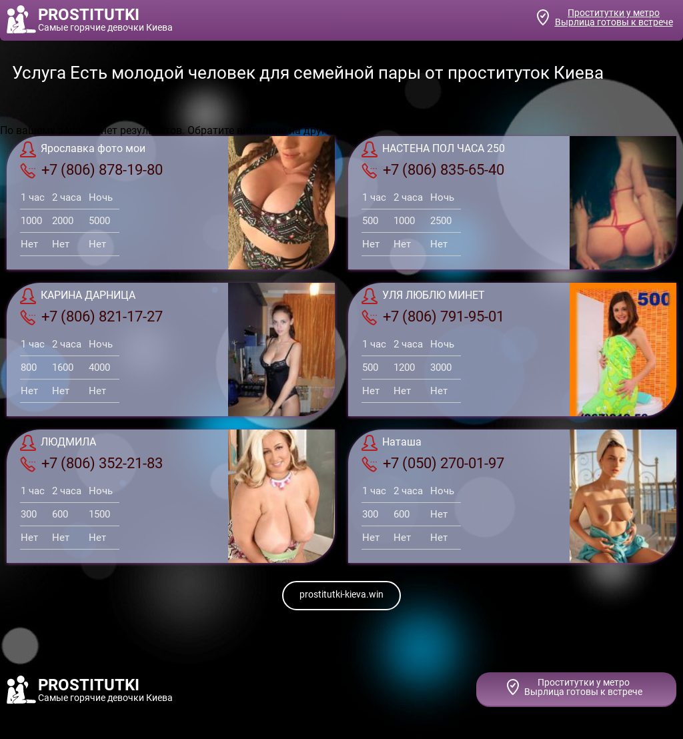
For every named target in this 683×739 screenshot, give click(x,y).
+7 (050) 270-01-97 (433, 463)
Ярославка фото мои (82, 149)
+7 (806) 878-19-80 (91, 170)
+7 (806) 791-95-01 (433, 316)
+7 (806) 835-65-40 (433, 170)
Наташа (392, 443)
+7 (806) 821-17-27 (91, 316)
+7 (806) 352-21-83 (91, 463)
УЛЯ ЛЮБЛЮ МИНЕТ (423, 296)
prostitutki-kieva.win (341, 594)
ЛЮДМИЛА (58, 443)
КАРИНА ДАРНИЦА (77, 296)
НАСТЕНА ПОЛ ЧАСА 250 (433, 149)
